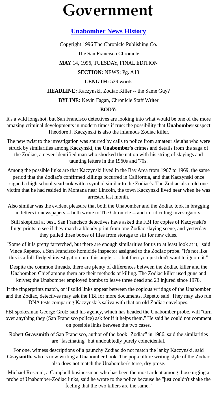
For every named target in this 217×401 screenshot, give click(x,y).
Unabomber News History (108, 31)
